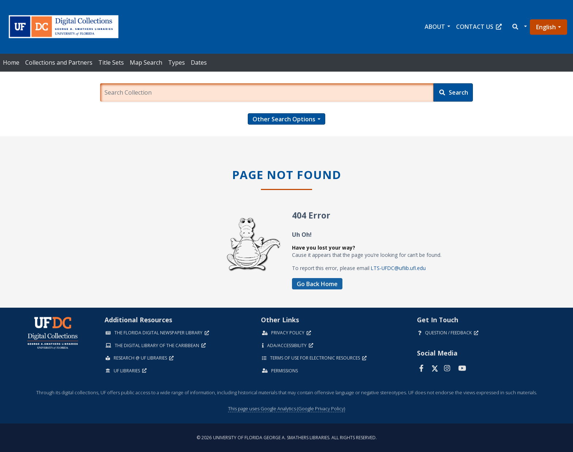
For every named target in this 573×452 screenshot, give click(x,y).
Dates (199, 62)
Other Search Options (284, 119)
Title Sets (111, 62)
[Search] (453, 92)
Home (11, 62)
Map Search (146, 62)
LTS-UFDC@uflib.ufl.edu (398, 268)
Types (176, 62)
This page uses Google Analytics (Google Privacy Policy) (286, 408)
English (546, 27)
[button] (519, 26)
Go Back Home (317, 284)
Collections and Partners (58, 62)
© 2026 (287, 437)
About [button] (435, 27)
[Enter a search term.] (266, 92)
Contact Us (479, 27)
